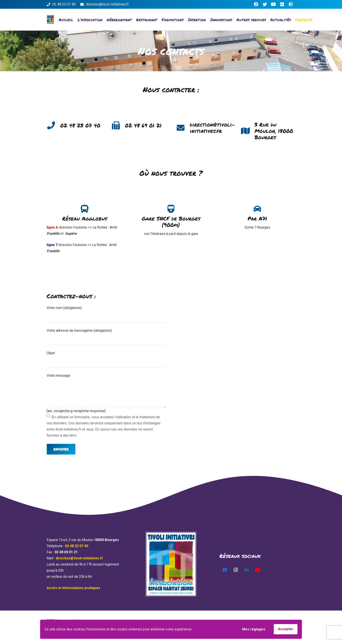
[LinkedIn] (246, 569)
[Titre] (291, 4)
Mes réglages (253, 629)
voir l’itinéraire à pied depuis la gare (171, 234)
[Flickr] (282, 4)
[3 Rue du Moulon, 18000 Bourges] (248, 131)
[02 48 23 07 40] (53, 125)
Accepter (285, 629)
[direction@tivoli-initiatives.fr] (183, 128)
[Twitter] (264, 4)
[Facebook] (256, 4)
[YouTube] (273, 4)
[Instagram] (235, 569)
